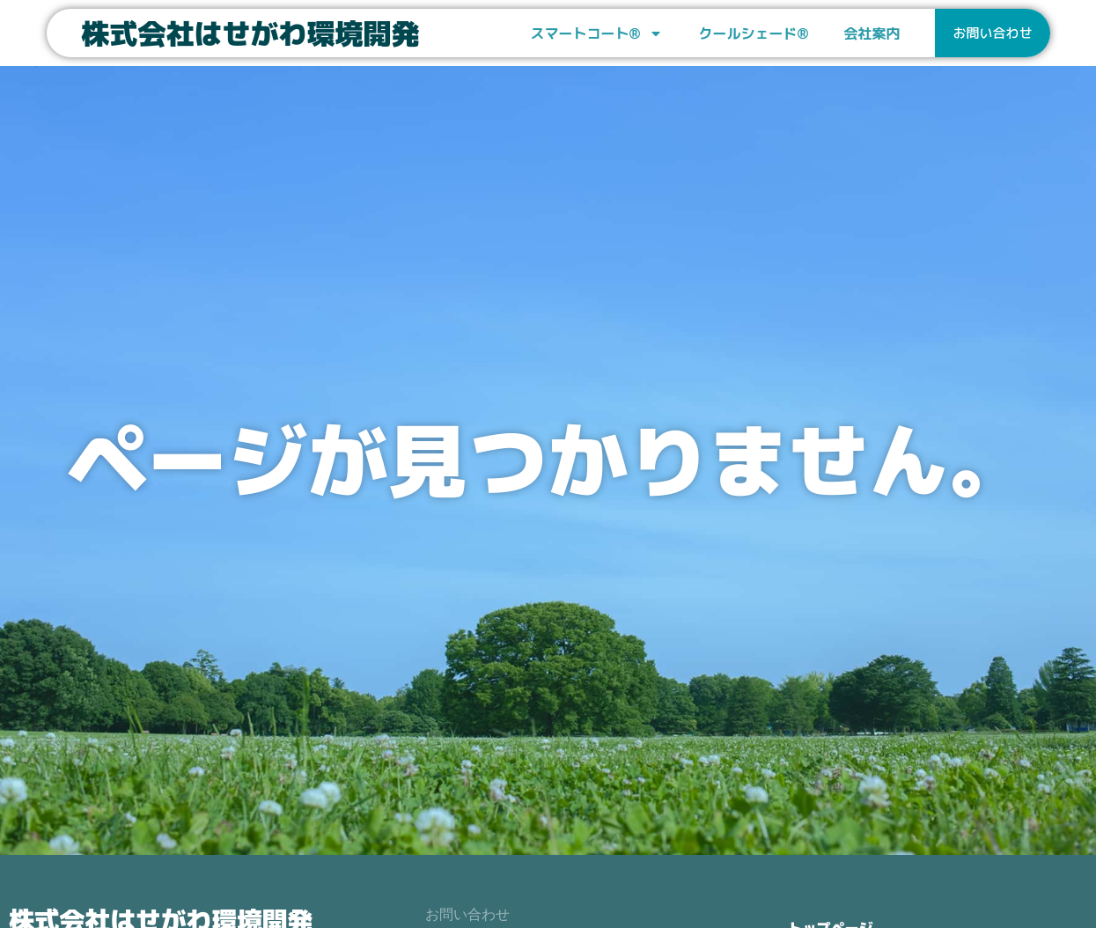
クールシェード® (753, 33)
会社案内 (871, 33)
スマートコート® (597, 33)
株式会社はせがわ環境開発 (251, 33)
